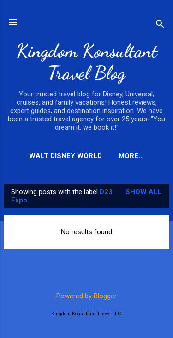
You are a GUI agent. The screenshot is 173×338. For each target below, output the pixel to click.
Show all (143, 192)
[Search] (160, 25)
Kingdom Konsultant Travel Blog (86, 62)
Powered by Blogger (86, 296)
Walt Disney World (65, 156)
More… (131, 156)
